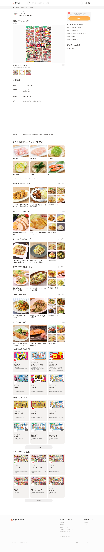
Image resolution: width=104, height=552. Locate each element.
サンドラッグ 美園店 (72, 30)
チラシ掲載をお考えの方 (65, 536)
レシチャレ (86, 524)
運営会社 (62, 522)
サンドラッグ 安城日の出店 (74, 27)
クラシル (86, 522)
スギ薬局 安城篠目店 (72, 39)
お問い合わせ (87, 3)
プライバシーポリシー (64, 527)
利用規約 (62, 524)
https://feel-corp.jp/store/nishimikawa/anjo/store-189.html (38, 134)
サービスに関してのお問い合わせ (67, 533)
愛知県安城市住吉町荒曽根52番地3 (32, 101)
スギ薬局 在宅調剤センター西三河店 (76, 33)
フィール (22, 13)
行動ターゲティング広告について (67, 529)
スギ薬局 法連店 (71, 36)
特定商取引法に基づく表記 (65, 531)
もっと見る (61, 183)
